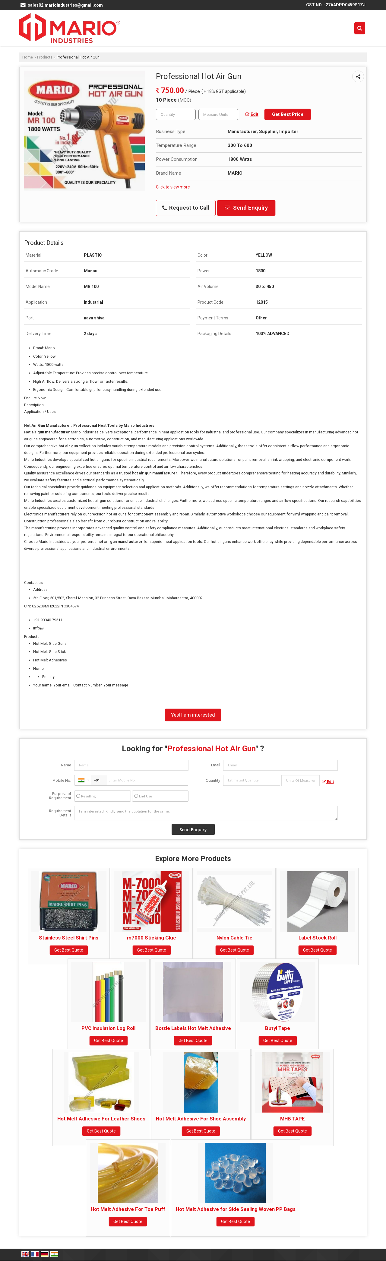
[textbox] (218, 114)
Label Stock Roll (318, 938)
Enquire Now (35, 398)
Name (66, 765)
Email (215, 765)
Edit (251, 114)
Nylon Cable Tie (234, 938)
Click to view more (173, 187)
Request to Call (185, 207)
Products (44, 57)
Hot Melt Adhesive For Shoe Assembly (201, 1119)
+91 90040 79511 (47, 620)
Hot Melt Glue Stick (49, 651)
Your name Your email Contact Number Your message (197, 689)
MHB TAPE (292, 1119)
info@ (38, 628)
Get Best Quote (68, 950)
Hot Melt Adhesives (50, 660)
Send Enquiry (246, 207)
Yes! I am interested (193, 715)
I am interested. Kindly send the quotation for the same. (206, 813)
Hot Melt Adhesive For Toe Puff (128, 1209)
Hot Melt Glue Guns (50, 643)
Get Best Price (287, 114)
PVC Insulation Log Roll (108, 1028)
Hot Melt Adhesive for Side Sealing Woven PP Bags (236, 1209)
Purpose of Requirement (60, 796)
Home (27, 57)
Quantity (213, 780)
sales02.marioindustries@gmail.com (65, 5)
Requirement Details (60, 813)
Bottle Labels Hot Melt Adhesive (193, 1028)
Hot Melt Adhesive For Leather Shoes (101, 1119)
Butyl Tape (277, 1028)
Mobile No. (61, 780)
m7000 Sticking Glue (151, 938)
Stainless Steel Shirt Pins (68, 938)
